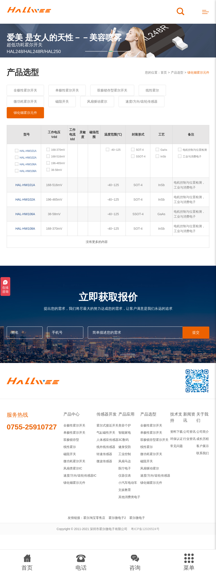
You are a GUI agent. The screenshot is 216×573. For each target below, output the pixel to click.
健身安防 (124, 447)
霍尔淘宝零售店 (94, 518)
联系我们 (202, 453)
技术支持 (176, 417)
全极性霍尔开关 (25, 90)
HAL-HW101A (25, 185)
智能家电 (124, 432)
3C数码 (123, 439)
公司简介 (202, 431)
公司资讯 (189, 431)
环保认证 (176, 439)
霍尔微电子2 (117, 518)
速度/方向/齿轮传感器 (141, 101)
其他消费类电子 (129, 497)
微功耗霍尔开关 (25, 101)
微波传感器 (104, 461)
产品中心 (71, 414)
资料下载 (176, 431)
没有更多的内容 (97, 242)
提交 (195, 332)
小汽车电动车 (127, 482)
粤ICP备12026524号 (145, 529)
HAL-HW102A (25, 199)
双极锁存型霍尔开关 (112, 90)
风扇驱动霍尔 (97, 101)
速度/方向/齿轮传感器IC (79, 475)
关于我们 (202, 417)
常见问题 (176, 446)
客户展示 (202, 446)
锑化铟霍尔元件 (198, 72)
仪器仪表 (124, 475)
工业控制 (124, 454)
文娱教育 (124, 490)
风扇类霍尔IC (72, 468)
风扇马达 (124, 461)
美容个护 (124, 425)
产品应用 (126, 414)
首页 (164, 72)
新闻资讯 (189, 417)
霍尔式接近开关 (107, 425)
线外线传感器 (105, 447)
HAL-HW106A (25, 214)
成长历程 (202, 439)
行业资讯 (189, 439)
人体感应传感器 (107, 439)
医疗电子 (124, 468)
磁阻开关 (62, 101)
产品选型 (177, 72)
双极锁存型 (71, 439)
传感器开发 (106, 414)
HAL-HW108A (25, 228)
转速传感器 (104, 454)
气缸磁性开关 (105, 432)
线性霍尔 (152, 90)
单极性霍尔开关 (67, 90)
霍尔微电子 (137, 518)
